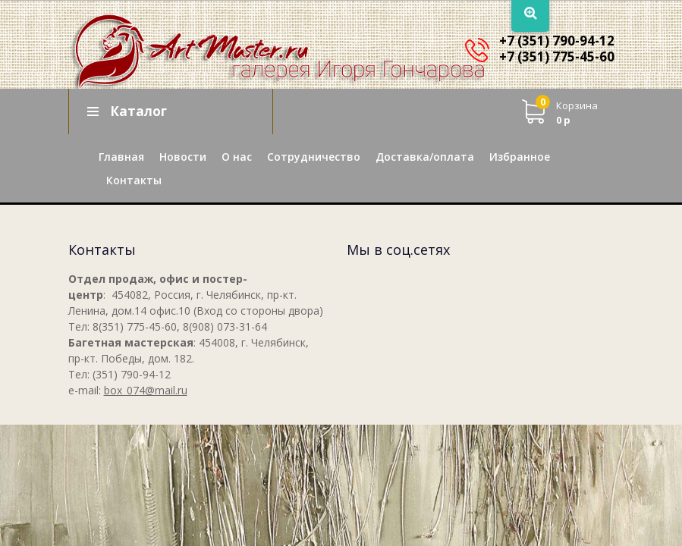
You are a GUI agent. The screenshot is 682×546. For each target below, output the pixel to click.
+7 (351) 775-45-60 (556, 56)
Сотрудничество (313, 156)
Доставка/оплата (425, 156)
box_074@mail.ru (145, 390)
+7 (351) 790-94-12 (556, 40)
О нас (237, 156)
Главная (121, 156)
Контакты (134, 180)
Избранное (519, 156)
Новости (182, 156)
